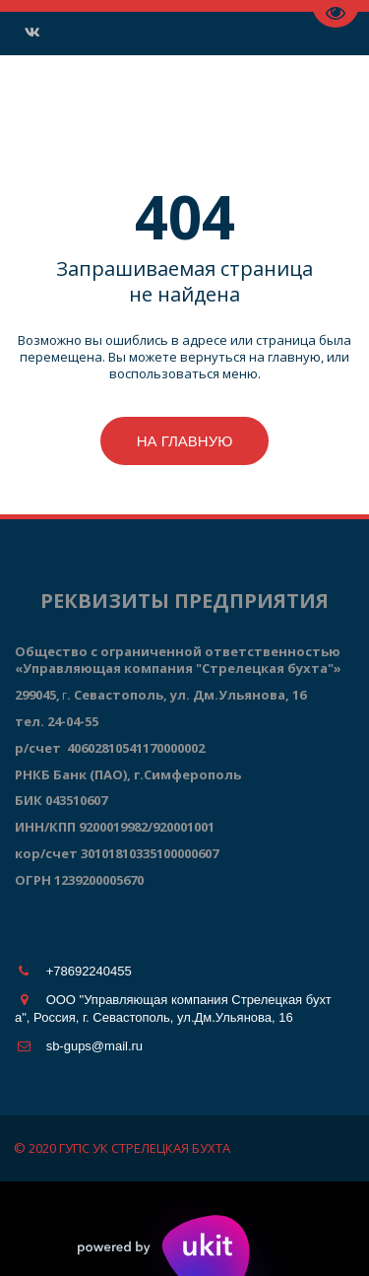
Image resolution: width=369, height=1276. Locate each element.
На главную (185, 441)
